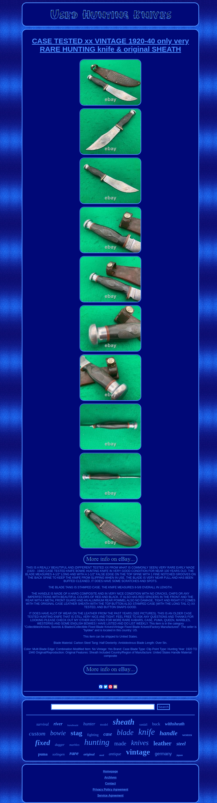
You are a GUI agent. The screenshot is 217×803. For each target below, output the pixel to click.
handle (169, 733)
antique (115, 754)
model (104, 724)
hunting (96, 742)
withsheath (175, 723)
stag (76, 733)
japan (180, 755)
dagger (60, 745)
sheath (124, 722)
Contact (110, 783)
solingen (58, 754)
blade (125, 732)
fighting (93, 735)
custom (37, 733)
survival (42, 724)
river (58, 723)
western (187, 735)
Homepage (110, 771)
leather (162, 743)
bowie (58, 733)
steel (181, 744)
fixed (42, 743)
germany (163, 753)
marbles (74, 745)
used (101, 755)
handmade (73, 725)
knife (146, 732)
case (107, 734)
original (88, 754)
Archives (110, 777)
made (120, 744)
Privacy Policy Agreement (110, 789)
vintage (138, 752)
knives (139, 743)
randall (143, 724)
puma (43, 754)
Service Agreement (110, 795)
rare (74, 753)
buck (156, 724)
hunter (89, 723)
